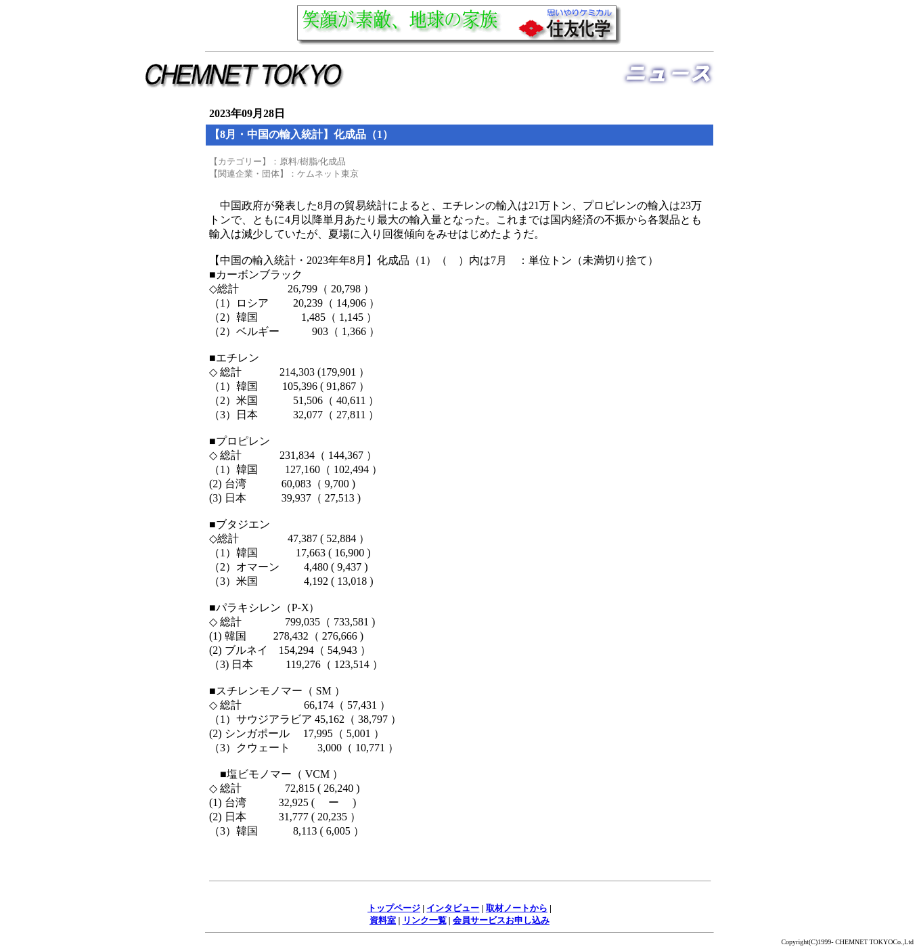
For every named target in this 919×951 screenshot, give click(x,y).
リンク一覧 (425, 920)
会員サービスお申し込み (501, 920)
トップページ (393, 908)
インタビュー (452, 908)
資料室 (382, 920)
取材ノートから (516, 908)
